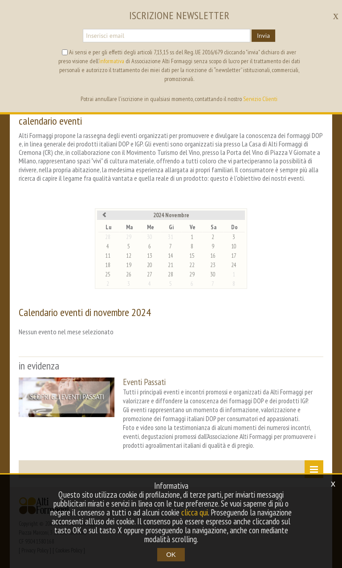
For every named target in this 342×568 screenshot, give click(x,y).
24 (233, 265)
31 (170, 237)
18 (107, 265)
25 (107, 274)
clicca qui (194, 512)
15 (192, 256)
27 (149, 274)
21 (170, 265)
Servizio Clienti (260, 99)
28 (107, 237)
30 (149, 237)
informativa (111, 61)
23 (213, 265)
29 (128, 237)
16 (213, 256)
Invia (263, 36)
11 (107, 256)
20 (149, 265)
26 (128, 274)
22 (192, 265)
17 (233, 256)
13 (149, 256)
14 (170, 256)
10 (233, 246)
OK (171, 554)
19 (128, 265)
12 (128, 256)
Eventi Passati (144, 381)
